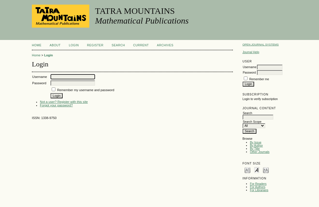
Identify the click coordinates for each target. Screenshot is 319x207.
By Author (256, 145)
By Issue (255, 142)
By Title (255, 148)
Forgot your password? (56, 105)
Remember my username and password (85, 90)
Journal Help (250, 52)
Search (118, 45)
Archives (165, 45)
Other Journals (259, 152)
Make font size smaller (247, 169)
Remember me (259, 79)
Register (95, 45)
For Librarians (259, 190)
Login (74, 45)
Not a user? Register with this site (64, 101)
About (55, 45)
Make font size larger (266, 169)
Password (249, 72)
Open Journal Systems (260, 44)
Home (36, 45)
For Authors (257, 187)
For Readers (258, 183)
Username (249, 67)
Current (141, 45)
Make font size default (257, 169)
